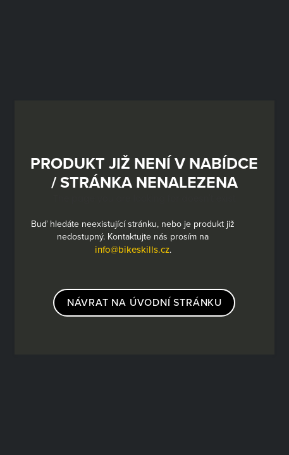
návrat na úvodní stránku (144, 302)
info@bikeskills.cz (132, 250)
